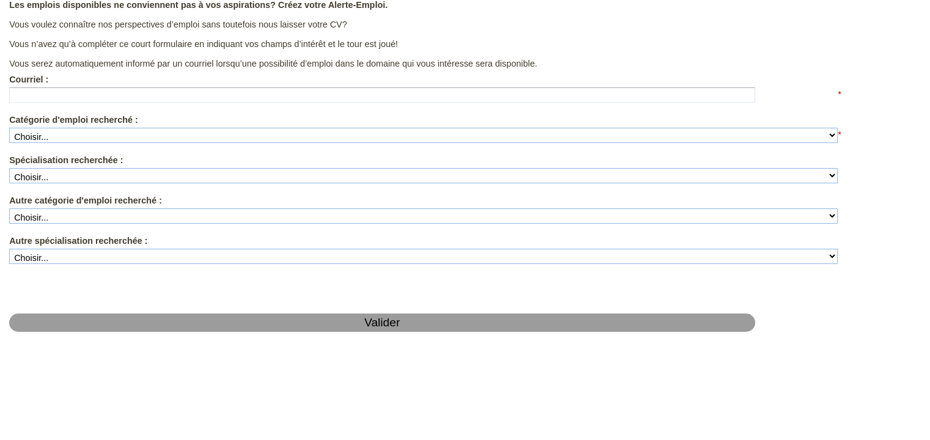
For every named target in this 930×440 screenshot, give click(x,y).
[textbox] (102, 84)
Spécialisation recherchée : (56, 145)
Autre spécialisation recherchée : (67, 219)
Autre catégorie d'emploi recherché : (72, 182)
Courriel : (25, 70)
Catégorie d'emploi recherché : (63, 107)
